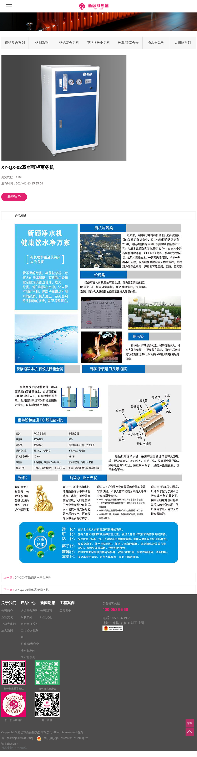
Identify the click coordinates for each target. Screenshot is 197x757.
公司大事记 (8, 624)
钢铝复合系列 (69, 42)
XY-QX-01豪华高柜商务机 (32, 589)
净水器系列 (156, 42)
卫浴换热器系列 (98, 42)
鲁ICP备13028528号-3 (21, 738)
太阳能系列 (182, 42)
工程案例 (65, 610)
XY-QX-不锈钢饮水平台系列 (33, 577)
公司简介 (7, 610)
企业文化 (7, 617)
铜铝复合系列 (15, 42)
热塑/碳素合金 (128, 42)
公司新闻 (46, 610)
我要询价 (14, 197)
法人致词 (7, 630)
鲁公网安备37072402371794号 (64, 738)
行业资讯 (46, 617)
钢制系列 (42, 42)
